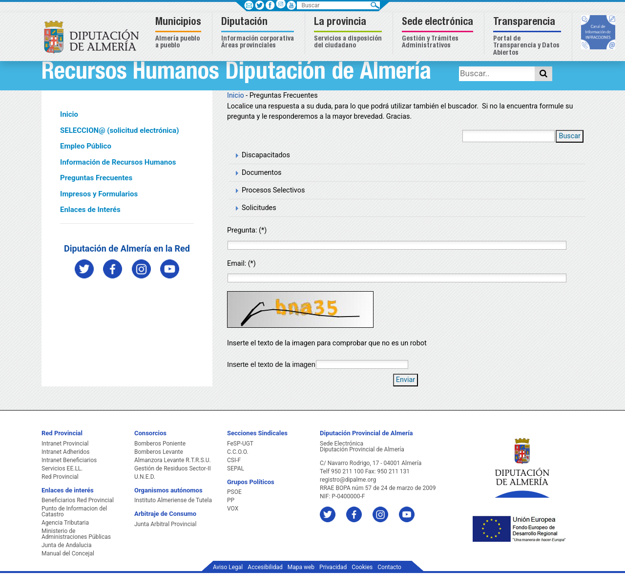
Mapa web (301, 567)
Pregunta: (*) (247, 230)
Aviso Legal (228, 567)
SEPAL (235, 468)
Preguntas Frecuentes (96, 177)
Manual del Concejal (68, 553)
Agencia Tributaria (65, 523)
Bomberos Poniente (160, 443)
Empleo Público (85, 146)
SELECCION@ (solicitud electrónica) (119, 130)
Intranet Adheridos (65, 452)
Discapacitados (266, 155)
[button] (179, 33)
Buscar (570, 136)
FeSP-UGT (240, 443)
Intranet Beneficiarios (69, 460)
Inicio (69, 114)
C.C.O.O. (238, 452)
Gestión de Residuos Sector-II (172, 468)
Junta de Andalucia (66, 545)
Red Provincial (60, 477)
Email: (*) (241, 263)
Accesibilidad (265, 567)
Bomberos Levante (158, 452)
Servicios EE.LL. (62, 468)
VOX (232, 508)
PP (230, 500)
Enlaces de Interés (90, 209)
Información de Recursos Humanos (118, 162)
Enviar (405, 380)
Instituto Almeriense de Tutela (173, 500)
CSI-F (234, 460)
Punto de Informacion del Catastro (74, 511)
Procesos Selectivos (273, 190)
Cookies (362, 567)
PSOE (234, 492)
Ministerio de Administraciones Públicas (76, 534)
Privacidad (333, 567)
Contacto (389, 567)
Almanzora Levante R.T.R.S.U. (172, 460)
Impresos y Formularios (99, 194)
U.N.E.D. (144, 477)
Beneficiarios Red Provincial (78, 500)
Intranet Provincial (65, 443)
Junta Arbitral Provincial (165, 524)
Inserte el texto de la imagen (271, 364)
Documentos (262, 173)
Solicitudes (259, 208)
